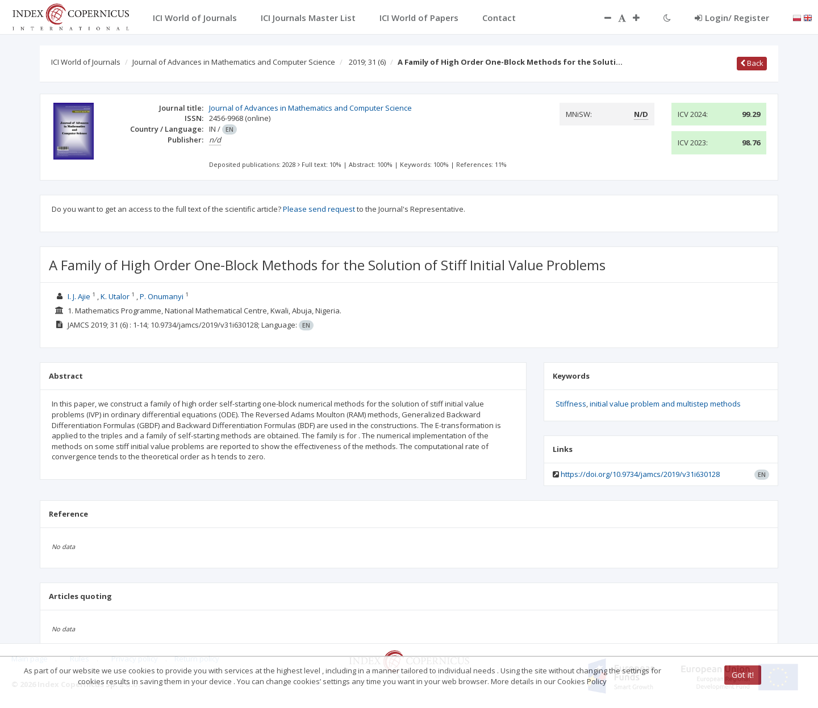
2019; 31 (367, 62)
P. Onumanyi (161, 296)
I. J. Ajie (79, 296)
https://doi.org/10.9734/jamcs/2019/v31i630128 (640, 474)
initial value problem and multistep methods (665, 404)
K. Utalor (115, 296)
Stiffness (571, 404)
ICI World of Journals (85, 62)
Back (751, 63)
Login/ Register (732, 17)
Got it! (743, 674)
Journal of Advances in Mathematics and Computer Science (233, 62)
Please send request (319, 209)
